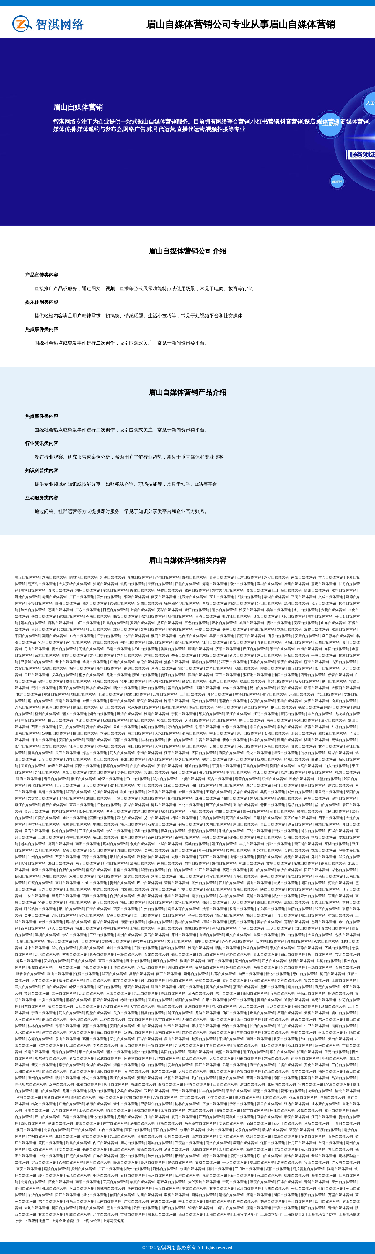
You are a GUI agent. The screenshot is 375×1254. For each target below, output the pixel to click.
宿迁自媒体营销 (234, 870)
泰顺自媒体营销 (60, 590)
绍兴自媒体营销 (211, 714)
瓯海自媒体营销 (274, 779)
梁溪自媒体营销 (74, 850)
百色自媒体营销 (197, 623)
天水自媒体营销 (167, 733)
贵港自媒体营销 (187, 642)
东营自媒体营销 (207, 740)
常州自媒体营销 (156, 772)
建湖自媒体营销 (340, 753)
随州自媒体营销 (316, 590)
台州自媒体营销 (43, 629)
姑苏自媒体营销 (313, 785)
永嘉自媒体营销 (173, 1110)
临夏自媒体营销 (142, 1182)
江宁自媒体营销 (109, 636)
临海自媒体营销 (309, 649)
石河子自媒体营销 (251, 636)
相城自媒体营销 (183, 818)
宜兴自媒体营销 (227, 675)
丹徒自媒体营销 (78, 759)
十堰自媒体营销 (125, 798)
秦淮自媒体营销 (132, 759)
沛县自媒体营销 (282, 811)
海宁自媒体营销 (274, 694)
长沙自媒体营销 (33, 863)
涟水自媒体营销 (313, 753)
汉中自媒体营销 (132, 681)
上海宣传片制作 (245, 1214)
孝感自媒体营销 (204, 662)
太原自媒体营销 (183, 857)
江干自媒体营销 (176, 753)
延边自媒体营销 (241, 655)
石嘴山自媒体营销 (162, 824)
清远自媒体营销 (136, 876)
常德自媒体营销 (176, 1078)
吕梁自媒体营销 (194, 681)
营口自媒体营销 (269, 655)
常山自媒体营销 (224, 720)
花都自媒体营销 (245, 668)
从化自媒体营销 (176, 1149)
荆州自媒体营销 (132, 642)
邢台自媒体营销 (303, 733)
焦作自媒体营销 (176, 662)
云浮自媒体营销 (50, 889)
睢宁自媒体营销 (67, 785)
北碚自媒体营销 (125, 629)
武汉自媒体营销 (187, 902)
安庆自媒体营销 (306, 623)
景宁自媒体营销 (282, 649)
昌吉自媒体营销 (140, 733)
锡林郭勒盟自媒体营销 (182, 603)
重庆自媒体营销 (272, 824)
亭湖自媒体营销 (337, 844)
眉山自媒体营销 (258, 883)
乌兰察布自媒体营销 (338, 636)
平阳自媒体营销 (27, 636)
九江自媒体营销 (47, 772)
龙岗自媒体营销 (28, 694)
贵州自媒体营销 (122, 883)
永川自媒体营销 (306, 610)
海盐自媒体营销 (94, 753)
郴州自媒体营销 (187, 1156)
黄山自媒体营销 (262, 870)
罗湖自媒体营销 (136, 805)
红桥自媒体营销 (344, 727)
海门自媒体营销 (204, 785)
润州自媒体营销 (204, 701)
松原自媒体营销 (344, 701)
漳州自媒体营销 (289, 740)
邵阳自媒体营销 (125, 740)
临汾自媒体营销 (169, 1123)
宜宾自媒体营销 (330, 577)
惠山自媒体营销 (231, 785)
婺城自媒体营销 (187, 922)
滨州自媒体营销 (109, 597)
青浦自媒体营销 (221, 577)
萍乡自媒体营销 (262, 798)
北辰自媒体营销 (136, 636)
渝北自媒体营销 (190, 668)
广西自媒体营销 (81, 597)
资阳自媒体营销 (258, 590)
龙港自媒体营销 (118, 675)
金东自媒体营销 (36, 811)
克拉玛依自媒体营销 (44, 824)
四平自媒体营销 (330, 818)
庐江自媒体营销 (255, 649)
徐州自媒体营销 (296, 584)
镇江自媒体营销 (27, 805)
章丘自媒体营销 (300, 668)
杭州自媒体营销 (251, 863)
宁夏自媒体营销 (190, 889)
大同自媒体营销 (218, 824)
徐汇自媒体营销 (183, 772)
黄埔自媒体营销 (56, 694)
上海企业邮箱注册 (66, 1221)
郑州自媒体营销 (323, 857)
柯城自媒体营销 (323, 837)
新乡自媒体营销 (307, 681)
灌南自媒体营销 (67, 701)
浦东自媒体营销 (313, 831)
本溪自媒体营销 (112, 733)
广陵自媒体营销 (47, 818)
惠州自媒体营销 (60, 610)
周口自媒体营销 (190, 876)
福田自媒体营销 (105, 837)
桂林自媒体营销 (153, 740)
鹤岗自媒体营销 (214, 759)
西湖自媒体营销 (43, 727)
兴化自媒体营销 (40, 785)
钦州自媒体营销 (33, 610)
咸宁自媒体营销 (323, 603)
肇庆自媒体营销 (289, 662)
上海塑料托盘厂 (36, 1221)
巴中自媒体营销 (149, 883)
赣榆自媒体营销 (309, 811)
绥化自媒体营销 (142, 590)
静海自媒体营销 (67, 603)
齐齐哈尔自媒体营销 (300, 818)
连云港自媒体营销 (192, 597)
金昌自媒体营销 (190, 792)
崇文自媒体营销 (54, 746)
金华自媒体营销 (234, 688)
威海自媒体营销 (251, 623)
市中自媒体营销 (187, 837)
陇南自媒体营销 (197, 590)
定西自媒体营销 (149, 603)
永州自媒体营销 (344, 590)
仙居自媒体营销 (303, 746)
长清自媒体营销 (110, 694)
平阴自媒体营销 (303, 597)
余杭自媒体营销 (47, 655)
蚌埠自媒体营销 (262, 740)
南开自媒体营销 (168, 974)
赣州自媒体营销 (125, 688)
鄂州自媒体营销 (337, 707)
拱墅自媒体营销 (329, 779)
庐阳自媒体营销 (249, 746)
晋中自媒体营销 (67, 662)
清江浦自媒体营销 (308, 844)
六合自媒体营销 (129, 655)
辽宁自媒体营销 (105, 1214)
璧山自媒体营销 (118, 1208)
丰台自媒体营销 (320, 714)
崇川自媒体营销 (47, 850)
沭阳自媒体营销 (180, 980)
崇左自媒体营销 (118, 831)
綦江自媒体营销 (218, 889)
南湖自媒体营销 (87, 844)
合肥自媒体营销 (71, 870)
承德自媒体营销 (94, 662)
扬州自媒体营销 (64, 649)
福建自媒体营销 (207, 688)
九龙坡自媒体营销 (189, 1045)
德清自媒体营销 (60, 844)
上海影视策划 (294, 1214)
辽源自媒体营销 (105, 792)
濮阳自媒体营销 (105, 642)
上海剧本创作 (271, 1214)
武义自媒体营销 (165, 779)
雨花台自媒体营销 (233, 701)
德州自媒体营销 (241, 584)
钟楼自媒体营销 (234, 727)
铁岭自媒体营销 (169, 590)
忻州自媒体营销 (174, 707)
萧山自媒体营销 (145, 675)
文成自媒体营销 (330, 597)
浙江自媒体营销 (238, 714)
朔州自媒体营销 (300, 792)
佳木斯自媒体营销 (213, 655)
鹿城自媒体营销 (115, 844)
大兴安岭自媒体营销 (75, 584)
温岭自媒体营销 (316, 629)
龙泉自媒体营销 (289, 629)
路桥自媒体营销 (300, 805)
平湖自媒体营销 (306, 720)
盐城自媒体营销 (71, 629)
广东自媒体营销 (87, 610)
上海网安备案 (113, 1221)
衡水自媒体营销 (241, 603)
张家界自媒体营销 (233, 662)
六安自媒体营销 (27, 668)
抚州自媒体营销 (278, 623)
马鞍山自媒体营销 (298, 642)
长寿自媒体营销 (187, 1175)
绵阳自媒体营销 (180, 967)
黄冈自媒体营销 (142, 623)
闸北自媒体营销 (91, 649)
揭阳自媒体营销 (313, 883)
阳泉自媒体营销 (87, 766)
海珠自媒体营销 (163, 805)
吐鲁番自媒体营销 (162, 792)
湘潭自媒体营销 (153, 798)
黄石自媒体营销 (36, 831)
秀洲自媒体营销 (118, 811)
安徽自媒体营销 (54, 668)
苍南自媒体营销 (98, 616)
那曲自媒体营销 (289, 701)
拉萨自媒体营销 (238, 850)
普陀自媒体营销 (293, 714)
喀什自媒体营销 (78, 681)
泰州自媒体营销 (194, 577)
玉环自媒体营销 (36, 675)
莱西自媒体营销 (43, 616)
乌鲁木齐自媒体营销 (184, 909)
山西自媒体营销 (78, 889)
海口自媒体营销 (60, 863)
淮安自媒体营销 (251, 610)
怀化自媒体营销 (187, 584)
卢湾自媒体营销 (163, 668)
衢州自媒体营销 (109, 668)
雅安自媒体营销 (218, 876)
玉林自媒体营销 (262, 662)
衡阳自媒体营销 (282, 766)
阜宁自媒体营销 (122, 701)
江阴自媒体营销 (265, 714)
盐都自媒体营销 (173, 948)
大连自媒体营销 (179, 941)
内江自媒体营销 (87, 623)
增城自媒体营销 (276, 597)
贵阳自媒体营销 (269, 857)
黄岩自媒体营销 (269, 837)
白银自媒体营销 (323, 759)
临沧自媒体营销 (149, 662)
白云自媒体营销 (60, 720)
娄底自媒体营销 (169, 623)
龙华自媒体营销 (218, 668)
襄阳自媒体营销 (98, 740)
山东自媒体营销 (333, 623)
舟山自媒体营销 (36, 649)
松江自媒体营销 (207, 870)
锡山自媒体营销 (169, 1006)
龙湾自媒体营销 (145, 811)
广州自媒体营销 (115, 863)
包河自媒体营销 (214, 837)
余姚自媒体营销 (142, 844)
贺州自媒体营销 (43, 688)
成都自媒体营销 (241, 857)
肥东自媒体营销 (142, 720)
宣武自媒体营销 (81, 805)
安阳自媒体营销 (71, 740)
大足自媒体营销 (285, 883)
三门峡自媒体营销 (287, 590)
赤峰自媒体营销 (60, 766)
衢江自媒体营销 (183, 954)
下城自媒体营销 (200, 811)
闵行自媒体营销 (54, 805)
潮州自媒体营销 (204, 883)
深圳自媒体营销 (145, 831)
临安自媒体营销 (125, 616)
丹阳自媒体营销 (129, 850)
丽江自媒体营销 (283, 707)
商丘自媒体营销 (27, 577)
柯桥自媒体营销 (64, 811)
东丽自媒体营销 (262, 701)
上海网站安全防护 (322, 1214)
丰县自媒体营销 (251, 844)
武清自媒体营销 (153, 870)
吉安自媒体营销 (344, 662)
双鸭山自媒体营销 (56, 733)
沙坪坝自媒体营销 (111, 746)
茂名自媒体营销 (224, 623)
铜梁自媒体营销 (105, 889)
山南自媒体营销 (27, 733)
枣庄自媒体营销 (173, 993)
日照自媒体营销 (115, 610)
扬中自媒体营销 (156, 818)
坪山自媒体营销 (145, 649)
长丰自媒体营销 (327, 668)
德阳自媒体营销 (252, 681)
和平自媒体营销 (211, 850)
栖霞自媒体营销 (316, 727)
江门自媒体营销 (214, 642)
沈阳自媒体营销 (323, 850)
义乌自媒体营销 (64, 675)
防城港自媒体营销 (83, 577)
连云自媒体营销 (94, 785)
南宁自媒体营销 (87, 863)
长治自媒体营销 (276, 733)
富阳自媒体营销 (54, 636)
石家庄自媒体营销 (213, 857)
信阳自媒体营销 (27, 876)
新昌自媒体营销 (40, 753)
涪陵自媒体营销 (249, 597)
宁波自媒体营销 (285, 831)
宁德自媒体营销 (183, 714)
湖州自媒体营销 (316, 740)
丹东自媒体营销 (27, 707)
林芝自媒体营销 (187, 759)
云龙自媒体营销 (258, 753)
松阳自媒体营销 (169, 720)
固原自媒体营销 (33, 766)
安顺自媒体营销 (169, 766)
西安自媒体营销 (67, 857)
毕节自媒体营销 (176, 1026)
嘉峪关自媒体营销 (76, 824)
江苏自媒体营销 (81, 746)
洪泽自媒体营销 (122, 785)
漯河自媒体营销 (296, 603)
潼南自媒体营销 (163, 889)
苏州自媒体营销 (169, 928)
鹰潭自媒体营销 (129, 714)
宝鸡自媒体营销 (218, 792)
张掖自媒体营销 (105, 681)
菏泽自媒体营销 (109, 876)
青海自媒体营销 (245, 889)
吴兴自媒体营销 (67, 753)
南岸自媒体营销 (238, 772)
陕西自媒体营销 (272, 889)
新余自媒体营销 (234, 740)
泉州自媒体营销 (224, 863)
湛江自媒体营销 (71, 688)
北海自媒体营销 (132, 584)
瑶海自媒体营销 (28, 779)
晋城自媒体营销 (214, 603)
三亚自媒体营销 (91, 831)
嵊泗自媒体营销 (110, 779)
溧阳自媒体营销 (176, 701)
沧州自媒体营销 (50, 642)
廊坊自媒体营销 (60, 623)
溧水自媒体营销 (153, 616)
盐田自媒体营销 (265, 772)
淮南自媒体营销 (156, 714)
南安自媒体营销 (163, 597)
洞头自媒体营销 (122, 753)
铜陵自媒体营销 (136, 597)
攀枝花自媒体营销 (332, 733)
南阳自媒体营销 (303, 577)
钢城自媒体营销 (71, 616)
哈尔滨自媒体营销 (267, 850)
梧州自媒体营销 (47, 714)
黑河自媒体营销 (94, 603)
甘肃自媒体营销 (300, 889)
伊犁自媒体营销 (296, 655)
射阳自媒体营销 (207, 727)
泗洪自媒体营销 (71, 727)
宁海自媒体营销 (149, 753)
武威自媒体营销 (85, 707)
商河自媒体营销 (33, 590)
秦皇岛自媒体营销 (329, 792)
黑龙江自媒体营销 (66, 896)
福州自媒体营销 (81, 668)
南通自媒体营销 (136, 668)
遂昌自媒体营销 (276, 746)
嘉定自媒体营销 (323, 584)
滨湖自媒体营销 (101, 818)
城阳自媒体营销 (83, 694)
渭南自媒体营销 (194, 733)
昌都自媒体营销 (50, 792)
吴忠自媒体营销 (245, 792)
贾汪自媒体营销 (173, 675)
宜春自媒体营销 (269, 642)
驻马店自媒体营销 (329, 876)
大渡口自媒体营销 (346, 688)
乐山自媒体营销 (269, 603)
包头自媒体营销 (190, 824)
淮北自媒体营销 (231, 831)
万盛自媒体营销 (245, 876)
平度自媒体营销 (207, 629)
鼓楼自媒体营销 (183, 850)
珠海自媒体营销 (207, 798)
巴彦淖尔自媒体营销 (37, 662)
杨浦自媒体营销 (278, 610)
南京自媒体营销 (333, 863)
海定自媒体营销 (211, 772)
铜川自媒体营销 (105, 824)
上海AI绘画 (91, 1221)
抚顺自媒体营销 (269, 759)
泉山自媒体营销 (125, 727)
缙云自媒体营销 (56, 779)
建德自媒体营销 (180, 1162)
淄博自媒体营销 (234, 798)
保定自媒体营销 (201, 707)
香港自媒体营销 (183, 655)
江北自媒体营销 (109, 805)
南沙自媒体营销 (180, 629)
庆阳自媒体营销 (293, 616)
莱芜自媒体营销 (234, 629)
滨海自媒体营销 (200, 675)
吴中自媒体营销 (156, 850)
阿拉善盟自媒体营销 (228, 590)
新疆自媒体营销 (327, 889)
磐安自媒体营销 (251, 720)
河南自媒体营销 (163, 876)
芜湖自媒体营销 (169, 610)
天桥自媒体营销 (221, 746)
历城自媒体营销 (115, 720)
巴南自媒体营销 (118, 649)
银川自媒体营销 (122, 857)
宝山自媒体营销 (221, 597)
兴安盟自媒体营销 (189, 1143)
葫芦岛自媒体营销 (42, 584)
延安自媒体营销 (112, 707)
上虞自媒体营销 (192, 779)
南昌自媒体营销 (169, 863)
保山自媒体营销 (43, 740)
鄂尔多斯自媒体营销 (143, 707)
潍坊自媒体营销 (98, 688)
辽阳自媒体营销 (265, 616)
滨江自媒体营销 (329, 694)
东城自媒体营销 (306, 863)
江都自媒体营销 (176, 785)
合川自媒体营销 (180, 870)
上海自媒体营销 (50, 837)
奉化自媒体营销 (301, 779)
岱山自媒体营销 (327, 805)
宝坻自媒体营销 (115, 590)
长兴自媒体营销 (91, 811)
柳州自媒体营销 (180, 798)
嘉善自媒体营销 (247, 779)
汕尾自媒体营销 (105, 584)
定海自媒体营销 (296, 837)
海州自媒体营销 (278, 844)
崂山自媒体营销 (194, 746)
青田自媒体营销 (272, 805)
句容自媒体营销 (285, 785)
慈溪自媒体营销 (173, 811)
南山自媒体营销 (140, 746)
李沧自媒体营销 (87, 720)
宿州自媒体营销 (197, 863)
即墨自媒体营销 (272, 668)
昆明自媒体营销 (296, 857)
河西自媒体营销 (238, 818)
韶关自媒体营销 (74, 714)
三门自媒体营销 (192, 694)
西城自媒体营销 (340, 831)
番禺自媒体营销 (173, 649)
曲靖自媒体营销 (327, 824)
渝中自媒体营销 (78, 837)
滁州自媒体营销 (153, 688)
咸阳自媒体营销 (187, 1000)
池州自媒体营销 (167, 577)
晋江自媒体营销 (197, 610)
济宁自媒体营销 (316, 662)
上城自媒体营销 (169, 844)
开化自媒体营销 (219, 694)
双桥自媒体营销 (81, 876)
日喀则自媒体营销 (267, 818)
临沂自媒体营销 (289, 870)
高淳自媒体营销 (40, 603)
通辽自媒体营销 (249, 733)
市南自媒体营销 (160, 837)
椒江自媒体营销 (83, 779)
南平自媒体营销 (316, 798)
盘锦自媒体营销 (122, 603)
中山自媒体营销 (94, 883)
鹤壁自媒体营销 (310, 707)
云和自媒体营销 (165, 694)
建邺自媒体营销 (340, 785)
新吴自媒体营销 (149, 701)
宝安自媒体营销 (33, 720)
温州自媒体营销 (344, 798)
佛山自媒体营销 (180, 740)
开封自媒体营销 (183, 935)
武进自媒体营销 (129, 818)
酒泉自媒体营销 (280, 636)
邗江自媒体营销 (173, 915)
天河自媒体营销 (167, 746)
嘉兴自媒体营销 (129, 772)
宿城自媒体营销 (197, 844)
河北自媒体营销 (340, 883)
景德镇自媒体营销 (202, 831)
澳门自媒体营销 (163, 636)
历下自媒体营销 (218, 805)
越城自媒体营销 (33, 844)
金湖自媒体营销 (94, 701)
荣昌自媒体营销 (176, 883)
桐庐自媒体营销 (87, 590)
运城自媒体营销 (33, 623)
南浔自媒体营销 (278, 720)
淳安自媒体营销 (276, 577)
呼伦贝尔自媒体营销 (164, 681)
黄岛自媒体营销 (320, 772)
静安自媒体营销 (289, 688)
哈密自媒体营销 (296, 759)
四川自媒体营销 (231, 883)
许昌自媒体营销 (115, 623)
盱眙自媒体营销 (180, 727)
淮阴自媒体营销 (337, 811)
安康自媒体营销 (307, 636)
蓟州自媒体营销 (180, 616)
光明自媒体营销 (153, 629)
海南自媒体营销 (214, 584)
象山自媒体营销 (176, 1039)
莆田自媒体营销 (180, 688)
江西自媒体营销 (327, 642)
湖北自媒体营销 (344, 870)
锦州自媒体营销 (50, 681)
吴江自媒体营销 (105, 759)
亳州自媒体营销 (289, 798)
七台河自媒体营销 (192, 636)
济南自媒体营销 (142, 863)
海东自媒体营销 (132, 824)
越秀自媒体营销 (132, 837)
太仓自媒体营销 (101, 655)
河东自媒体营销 (160, 759)
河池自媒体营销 (27, 597)
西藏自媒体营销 (94, 896)
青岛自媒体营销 (173, 831)
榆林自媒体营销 (187, 1104)
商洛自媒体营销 (320, 616)
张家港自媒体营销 (257, 675)
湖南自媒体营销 (54, 577)
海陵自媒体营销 (231, 753)
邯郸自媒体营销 (115, 766)
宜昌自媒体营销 (255, 766)
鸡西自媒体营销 (78, 792)
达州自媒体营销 (54, 876)
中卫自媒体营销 (221, 733)
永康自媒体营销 (344, 629)
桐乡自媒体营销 (91, 675)
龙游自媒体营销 (330, 746)
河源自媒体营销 (112, 577)
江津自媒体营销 (249, 577)
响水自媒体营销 (74, 655)
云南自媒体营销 (109, 1201)
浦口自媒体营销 (285, 675)
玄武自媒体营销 (211, 818)
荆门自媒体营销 (334, 681)
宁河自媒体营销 (160, 584)
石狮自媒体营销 (176, 1136)
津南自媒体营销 (156, 655)
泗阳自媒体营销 (204, 753)
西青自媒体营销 (313, 675)
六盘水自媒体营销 (42, 798)
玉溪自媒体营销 (71, 798)
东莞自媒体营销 (300, 876)
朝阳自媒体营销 (316, 688)
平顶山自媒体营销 (226, 766)
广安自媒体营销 (40, 883)
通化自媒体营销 (241, 759)
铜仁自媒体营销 (256, 707)
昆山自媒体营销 (262, 688)
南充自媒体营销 (98, 870)
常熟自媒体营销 (289, 727)
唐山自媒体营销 (245, 824)
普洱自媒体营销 (280, 681)
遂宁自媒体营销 (78, 642)
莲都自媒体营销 (241, 837)
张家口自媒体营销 (223, 681)
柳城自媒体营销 (140, 577)
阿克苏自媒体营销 (56, 707)
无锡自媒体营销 (344, 740)
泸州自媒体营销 (228, 707)
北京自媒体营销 (176, 896)
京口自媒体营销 (262, 727)
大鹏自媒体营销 (333, 610)
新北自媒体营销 (258, 785)
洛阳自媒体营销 (98, 798)
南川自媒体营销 (67, 883)
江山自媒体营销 (137, 779)
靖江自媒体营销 (224, 844)
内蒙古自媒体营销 (134, 889)
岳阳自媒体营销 (173, 1052)
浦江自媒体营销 (180, 1013)
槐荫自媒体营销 (347, 772)
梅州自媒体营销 (54, 597)
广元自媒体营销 (122, 662)
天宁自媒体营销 (50, 759)
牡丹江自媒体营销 (236, 616)
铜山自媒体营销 (40, 701)
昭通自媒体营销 (197, 766)
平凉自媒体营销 (323, 655)
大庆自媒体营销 (316, 701)
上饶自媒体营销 (142, 610)
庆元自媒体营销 (183, 1091)
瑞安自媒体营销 (333, 720)
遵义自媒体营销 (300, 824)
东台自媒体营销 (81, 636)
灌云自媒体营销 (285, 753)
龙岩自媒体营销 (101, 772)
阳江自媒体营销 (316, 870)
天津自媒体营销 (43, 870)
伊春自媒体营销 (340, 675)
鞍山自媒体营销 (132, 792)
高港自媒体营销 (98, 727)
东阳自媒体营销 (337, 649)
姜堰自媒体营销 (180, 1065)
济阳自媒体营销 (227, 649)
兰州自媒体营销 (40, 857)
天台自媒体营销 (197, 720)
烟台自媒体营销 (101, 714)
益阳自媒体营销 (160, 642)
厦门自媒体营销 (183, 1117)
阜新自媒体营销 (221, 636)
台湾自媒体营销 (207, 616)
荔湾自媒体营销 (293, 772)
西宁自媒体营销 (94, 857)
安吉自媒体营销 (219, 779)
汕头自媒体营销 (337, 766)
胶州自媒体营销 (200, 649)
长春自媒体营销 (296, 850)
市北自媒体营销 (190, 805)
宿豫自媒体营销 (227, 811)
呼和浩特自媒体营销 (153, 857)
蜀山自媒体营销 (245, 805)
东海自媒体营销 (153, 727)
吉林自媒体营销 (36, 896)
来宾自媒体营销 (309, 766)
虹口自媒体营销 (98, 629)
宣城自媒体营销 (269, 584)
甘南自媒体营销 (125, 870)
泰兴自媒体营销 (255, 811)
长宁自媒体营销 (27, 746)
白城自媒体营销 (170, 1084)
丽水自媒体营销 (224, 610)
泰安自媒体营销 (241, 642)
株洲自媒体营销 (64, 831)
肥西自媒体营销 (137, 694)
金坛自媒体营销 (101, 850)
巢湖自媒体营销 (262, 629)
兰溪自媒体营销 (247, 694)
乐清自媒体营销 (301, 694)
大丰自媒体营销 (149, 785)
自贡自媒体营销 (142, 766)
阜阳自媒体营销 (74, 772)
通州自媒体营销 (74, 818)
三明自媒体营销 (258, 831)
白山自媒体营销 (85, 733)
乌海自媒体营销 (272, 792)
